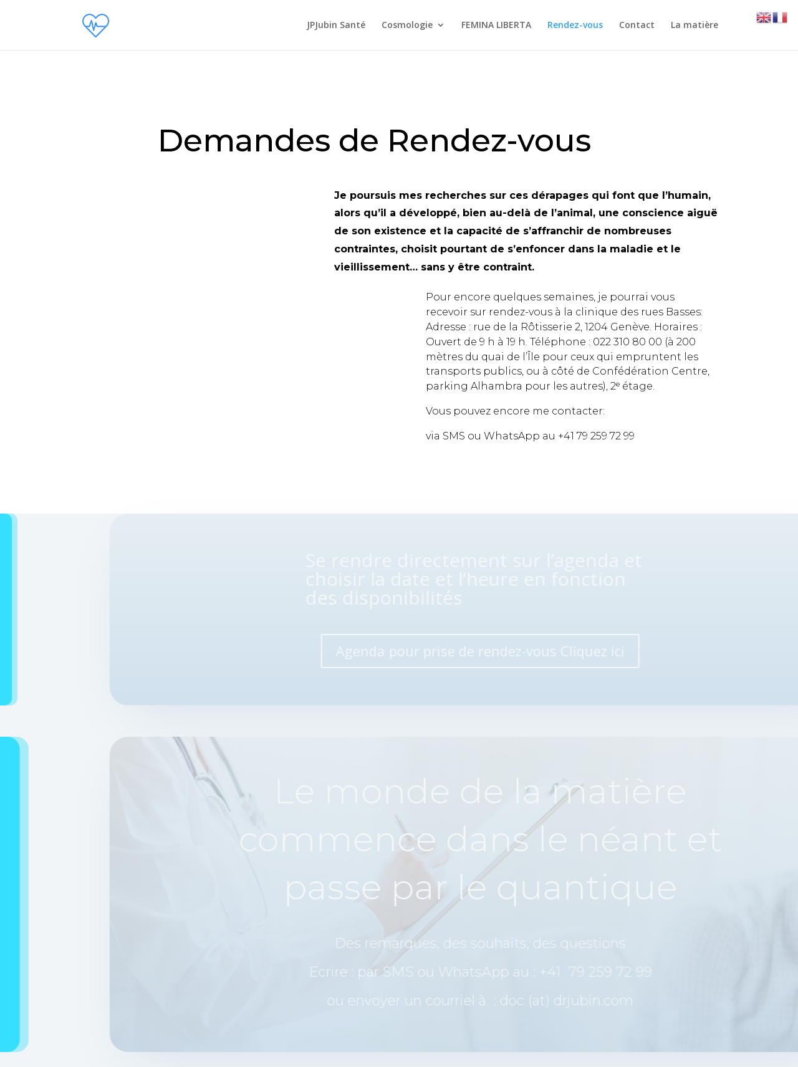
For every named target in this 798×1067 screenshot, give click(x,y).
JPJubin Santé (336, 26)
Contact (637, 26)
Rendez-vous (575, 26)
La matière (694, 26)
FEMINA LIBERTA (496, 26)
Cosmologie (407, 26)
